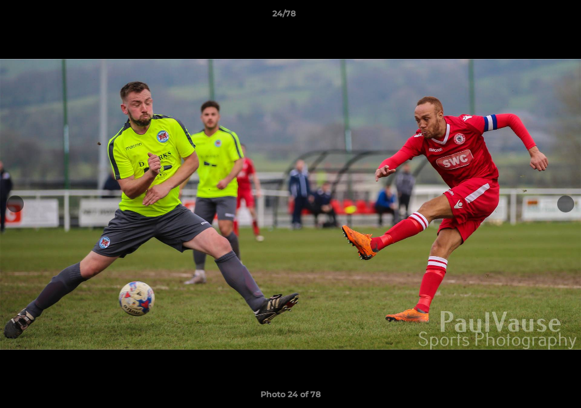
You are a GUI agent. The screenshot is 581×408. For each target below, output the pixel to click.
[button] (533, 16)
